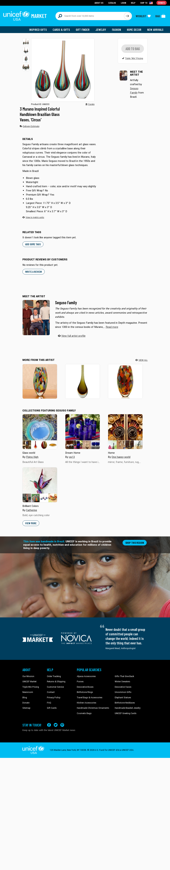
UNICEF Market (29, 681)
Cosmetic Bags (84, 713)
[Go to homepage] (25, 16)
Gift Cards (52, 708)
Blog (24, 697)
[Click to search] (127, 16)
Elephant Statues (123, 697)
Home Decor (134, 29)
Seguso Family (66, 302)
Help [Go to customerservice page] (133, 2)
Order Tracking (54, 676)
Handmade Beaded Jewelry (127, 708)
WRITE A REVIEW (33, 271)
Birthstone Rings (85, 692)
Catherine (31, 510)
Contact (51, 692)
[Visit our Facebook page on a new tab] (49, 725)
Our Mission (28, 676)
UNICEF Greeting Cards (125, 713)
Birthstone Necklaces (125, 703)
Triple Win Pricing (30, 687)
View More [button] (31, 523)
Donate (25, 703)
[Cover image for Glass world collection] (39, 431)
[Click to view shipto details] (147, 3)
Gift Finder (83, 29)
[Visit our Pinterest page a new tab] (62, 725)
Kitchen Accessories (86, 703)
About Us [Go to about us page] (99, 2)
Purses (80, 681)
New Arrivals (155, 29)
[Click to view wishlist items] (143, 16)
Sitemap (26, 708)
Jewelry (100, 29)
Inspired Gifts (38, 29)
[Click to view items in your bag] (160, 16)
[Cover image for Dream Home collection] (82, 431)
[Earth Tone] (82, 381)
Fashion (116, 29)
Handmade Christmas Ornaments (93, 708)
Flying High (32, 457)
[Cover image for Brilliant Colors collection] (39, 485)
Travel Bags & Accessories (89, 697)
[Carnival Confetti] (39, 381)
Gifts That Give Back (124, 676)
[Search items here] (90, 16)
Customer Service (55, 687)
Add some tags (33, 244)
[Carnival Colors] (125, 381)
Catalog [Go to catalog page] (112, 2)
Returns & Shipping (56, 681)
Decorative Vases (123, 687)
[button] (25, 41)
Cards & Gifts (61, 29)
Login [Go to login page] (123, 2)
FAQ (49, 703)
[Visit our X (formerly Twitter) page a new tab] (56, 725)
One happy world (121, 457)
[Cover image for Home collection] (125, 431)
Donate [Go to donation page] (161, 2)
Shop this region (134, 542)
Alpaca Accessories (86, 676)
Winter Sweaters (122, 681)
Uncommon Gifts (123, 692)
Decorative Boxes (85, 687)
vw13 (72, 457)
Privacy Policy (53, 697)
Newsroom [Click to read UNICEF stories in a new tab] (27, 692)
